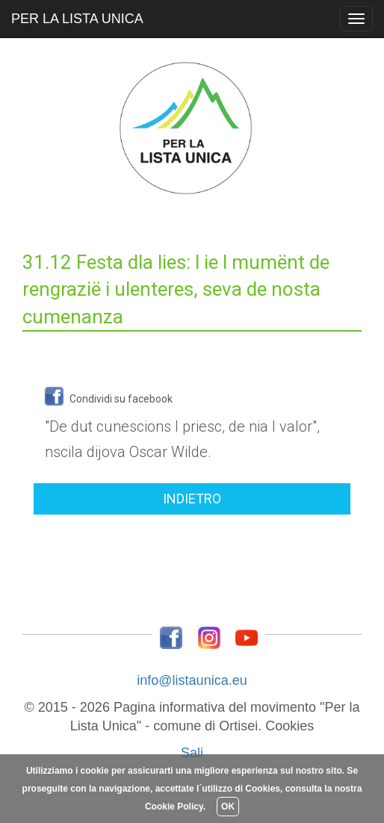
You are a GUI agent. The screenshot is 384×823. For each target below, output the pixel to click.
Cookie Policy (174, 806)
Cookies (289, 725)
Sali (192, 752)
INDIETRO (192, 498)
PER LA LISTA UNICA (77, 18)
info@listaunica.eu (192, 680)
